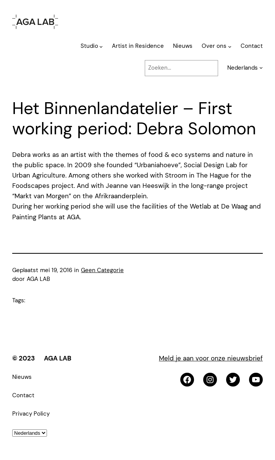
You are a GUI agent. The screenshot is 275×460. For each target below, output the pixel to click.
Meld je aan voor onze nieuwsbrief (211, 358)
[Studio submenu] (101, 46)
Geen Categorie (102, 270)
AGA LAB (57, 358)
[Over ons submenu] (229, 46)
